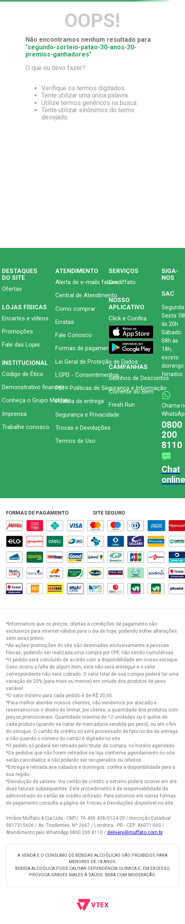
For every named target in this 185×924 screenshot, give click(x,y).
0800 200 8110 (172, 435)
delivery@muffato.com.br (135, 832)
